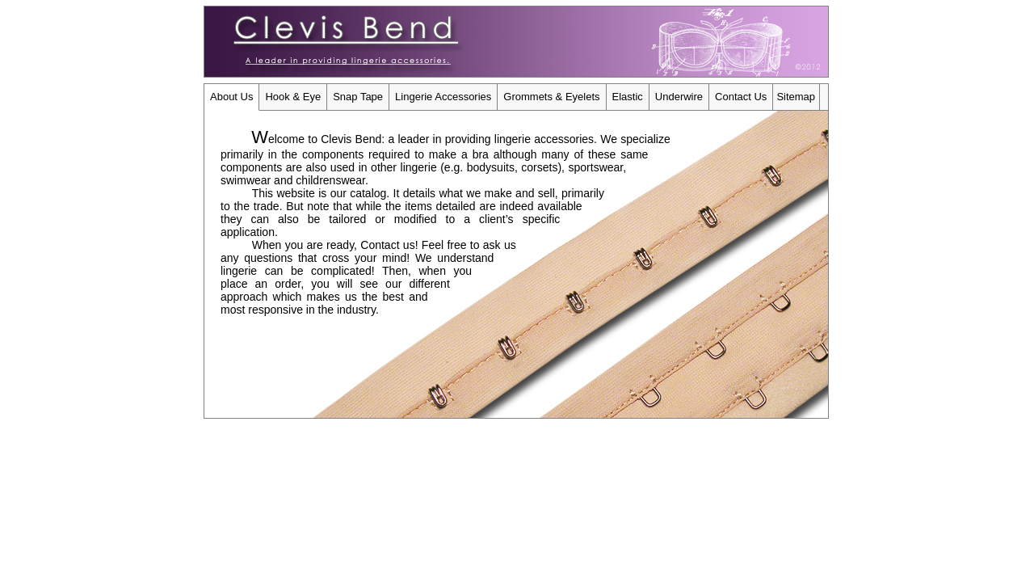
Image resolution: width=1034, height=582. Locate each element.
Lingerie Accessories (443, 97)
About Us (231, 97)
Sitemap (795, 97)
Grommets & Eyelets (551, 97)
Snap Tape (358, 97)
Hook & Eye (293, 97)
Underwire (679, 97)
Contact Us (741, 97)
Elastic (627, 97)
